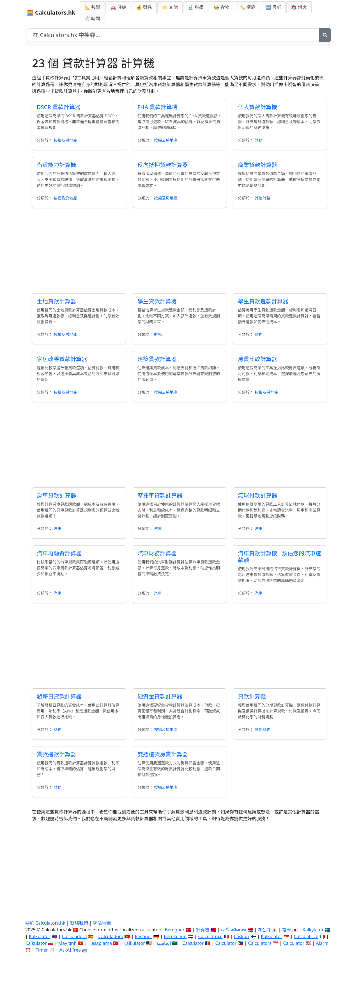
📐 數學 (92, 7)
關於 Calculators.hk (45, 923)
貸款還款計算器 (56, 754)
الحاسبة (164, 943)
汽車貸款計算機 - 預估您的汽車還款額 (279, 556)
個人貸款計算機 (257, 107)
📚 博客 (299, 7)
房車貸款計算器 (56, 495)
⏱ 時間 (92, 18)
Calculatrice (210, 936)
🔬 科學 (196, 7)
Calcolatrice (306, 936)
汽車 (57, 528)
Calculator (193, 943)
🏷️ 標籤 (247, 7)
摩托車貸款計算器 (159, 495)
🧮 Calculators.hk (51, 12)
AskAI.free (70, 950)
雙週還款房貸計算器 (162, 754)
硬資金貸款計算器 (159, 696)
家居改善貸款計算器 (62, 359)
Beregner (175, 930)
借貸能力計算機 (56, 165)
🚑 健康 (118, 7)
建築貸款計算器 (157, 359)
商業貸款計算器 (257, 165)
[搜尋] (325, 35)
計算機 (203, 930)
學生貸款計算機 (157, 301)
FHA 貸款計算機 (157, 107)
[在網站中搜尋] (173, 35)
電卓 (286, 930)
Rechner (143, 936)
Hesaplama (100, 943)
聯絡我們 (79, 923)
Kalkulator (39, 936)
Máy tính (67, 943)
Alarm (322, 943)
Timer (42, 950)
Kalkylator (313, 930)
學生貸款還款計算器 (263, 301)
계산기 (264, 930)
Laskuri (241, 936)
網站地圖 (102, 923)
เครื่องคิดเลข (233, 930)
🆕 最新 (273, 7)
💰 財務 (144, 7)
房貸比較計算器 (257, 359)
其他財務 (262, 198)
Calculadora (74, 936)
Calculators (260, 943)
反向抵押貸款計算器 (162, 165)
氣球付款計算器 (257, 495)
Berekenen (175, 936)
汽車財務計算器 (157, 553)
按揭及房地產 (65, 140)
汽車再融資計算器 (59, 553)
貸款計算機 (252, 696)
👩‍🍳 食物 (221, 7)
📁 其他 (170, 7)
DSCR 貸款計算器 (58, 107)
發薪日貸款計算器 (59, 696)
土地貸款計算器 (56, 301)
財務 (259, 140)
